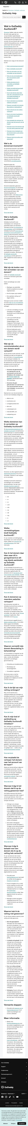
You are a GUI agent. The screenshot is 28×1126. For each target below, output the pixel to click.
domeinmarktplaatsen (10, 187)
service (16, 616)
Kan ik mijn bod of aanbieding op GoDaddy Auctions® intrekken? (15, 116)
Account (3, 1078)
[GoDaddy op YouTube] (17, 1097)
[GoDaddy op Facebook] (2, 1097)
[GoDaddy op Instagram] (6, 1097)
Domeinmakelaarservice (13, 1023)
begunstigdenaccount (12, 877)
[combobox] (12, 17)
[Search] (24, 17)
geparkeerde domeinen (10, 473)
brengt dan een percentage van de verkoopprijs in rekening (13, 232)
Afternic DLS (19, 194)
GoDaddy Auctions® (15, 274)
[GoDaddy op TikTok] (10, 1097)
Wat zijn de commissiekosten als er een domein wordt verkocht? (14, 77)
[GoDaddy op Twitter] (13, 1097)
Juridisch (7, 1102)
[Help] (19, 2)
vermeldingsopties (16, 161)
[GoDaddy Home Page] (7, 1087)
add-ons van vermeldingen (16, 302)
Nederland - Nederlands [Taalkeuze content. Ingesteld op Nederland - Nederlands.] (8, 1094)
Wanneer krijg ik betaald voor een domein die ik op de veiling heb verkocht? (15, 132)
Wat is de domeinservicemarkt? (15, 66)
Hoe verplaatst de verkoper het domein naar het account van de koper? (15, 122)
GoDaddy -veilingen (19, 10)
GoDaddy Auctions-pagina (11, 486)
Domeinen (11, 10)
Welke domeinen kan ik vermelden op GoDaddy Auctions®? (13, 83)
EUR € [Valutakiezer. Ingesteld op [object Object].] (24, 1094)
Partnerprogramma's (6, 1074)
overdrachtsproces (12, 838)
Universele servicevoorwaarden (12, 632)
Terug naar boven (8, 212)
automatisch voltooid (9, 776)
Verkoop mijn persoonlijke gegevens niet (14, 1105)
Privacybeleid (14, 1102)
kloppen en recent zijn (13, 880)
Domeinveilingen (8, 46)
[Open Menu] (1, 2)
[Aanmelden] (22, 2)
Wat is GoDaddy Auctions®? (14, 68)
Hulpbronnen (4, 1070)
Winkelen (3, 1082)
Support (3, 1066)
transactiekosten (18, 357)
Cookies (21, 1102)
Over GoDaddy (5, 1062)
